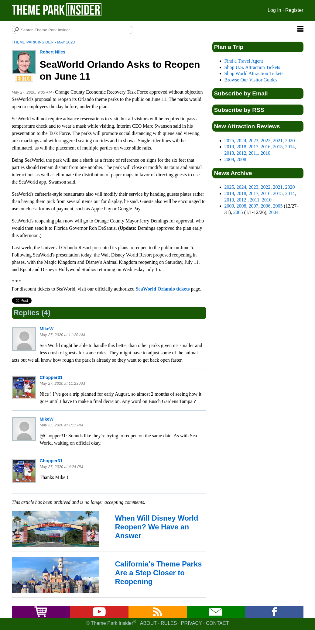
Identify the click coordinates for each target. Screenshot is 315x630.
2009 (229, 159)
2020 (290, 140)
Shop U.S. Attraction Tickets (252, 67)
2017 (254, 146)
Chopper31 (51, 377)
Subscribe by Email (241, 93)
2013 (229, 153)
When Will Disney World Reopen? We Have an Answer (156, 527)
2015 (278, 146)
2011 (253, 153)
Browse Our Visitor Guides (250, 79)
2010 (265, 153)
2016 (266, 146)
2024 (241, 140)
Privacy (191, 623)
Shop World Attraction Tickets (253, 73)
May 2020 (66, 42)
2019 (229, 146)
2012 (241, 153)
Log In (274, 10)
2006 (266, 205)
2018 (241, 146)
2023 (254, 140)
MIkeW (47, 328)
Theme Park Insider (33, 42)
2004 (274, 212)
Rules (169, 623)
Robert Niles (53, 52)
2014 (290, 146)
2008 (241, 159)
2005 (278, 205)
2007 (254, 205)
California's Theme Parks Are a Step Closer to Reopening (158, 573)
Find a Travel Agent (243, 61)
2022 (266, 140)
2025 (229, 140)
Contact (217, 623)
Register (294, 10)
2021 (278, 140)
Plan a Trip (229, 47)
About (148, 623)
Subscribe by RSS (239, 110)
